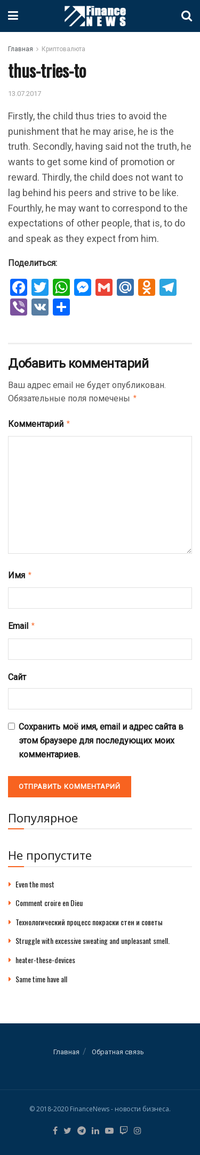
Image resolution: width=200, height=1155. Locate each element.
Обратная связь (118, 1048)
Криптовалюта (63, 49)
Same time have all (41, 974)
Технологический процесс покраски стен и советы (89, 917)
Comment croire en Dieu (49, 898)
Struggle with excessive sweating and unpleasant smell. (92, 936)
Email (22, 622)
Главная (20, 49)
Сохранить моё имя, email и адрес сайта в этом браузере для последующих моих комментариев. (101, 736)
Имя (20, 573)
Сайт (17, 673)
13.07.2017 (24, 94)
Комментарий (39, 423)
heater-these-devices (45, 955)
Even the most (34, 879)
